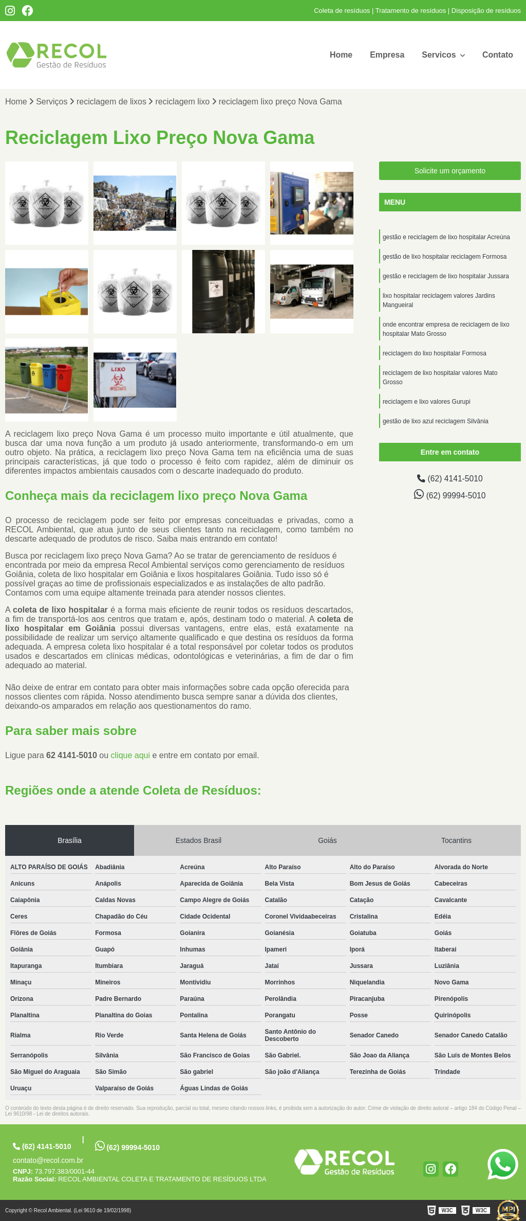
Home (340, 54)
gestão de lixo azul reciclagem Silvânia (436, 421)
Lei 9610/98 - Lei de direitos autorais (46, 1114)
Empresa (386, 54)
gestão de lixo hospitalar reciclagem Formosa (444, 257)
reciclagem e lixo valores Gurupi (427, 402)
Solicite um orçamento (450, 171)
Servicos (439, 54)
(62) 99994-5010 (450, 494)
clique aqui (131, 755)
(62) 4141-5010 (450, 479)
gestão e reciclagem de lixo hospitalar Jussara (446, 276)
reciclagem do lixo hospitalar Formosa (434, 353)
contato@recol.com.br (48, 1160)
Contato (497, 54)
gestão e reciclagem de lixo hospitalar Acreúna (446, 237)
